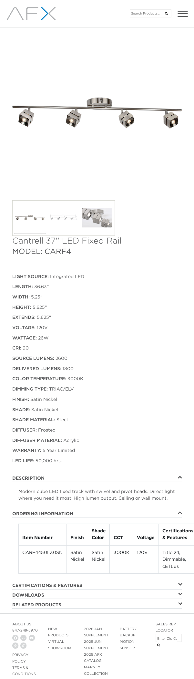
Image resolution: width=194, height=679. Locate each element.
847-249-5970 (25, 630)
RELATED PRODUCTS (36, 605)
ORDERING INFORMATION (42, 514)
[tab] (97, 478)
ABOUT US (21, 624)
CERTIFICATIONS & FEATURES (47, 585)
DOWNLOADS (28, 595)
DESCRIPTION (28, 478)
